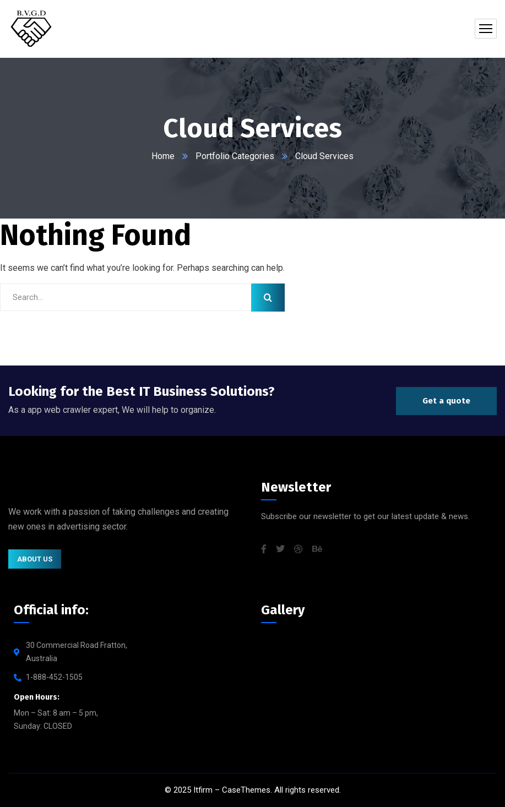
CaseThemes (246, 790)
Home (163, 156)
